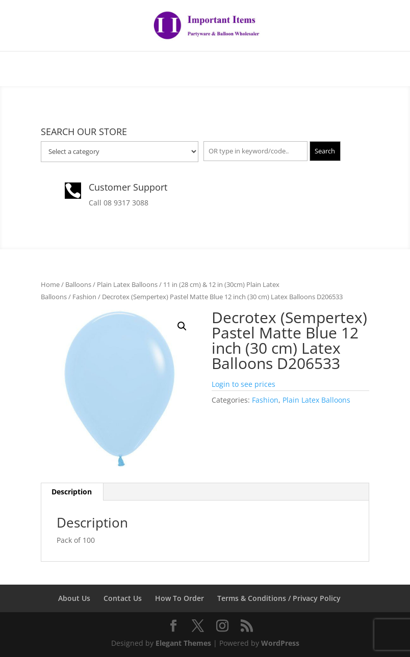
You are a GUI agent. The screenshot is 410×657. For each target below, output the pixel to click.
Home (50, 284)
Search (325, 150)
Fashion (84, 296)
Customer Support (128, 187)
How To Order (179, 598)
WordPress (280, 643)
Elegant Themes (183, 643)
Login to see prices (243, 384)
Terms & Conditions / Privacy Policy (279, 598)
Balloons (78, 284)
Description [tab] (72, 491)
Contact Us (123, 598)
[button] (182, 326)
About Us (74, 598)
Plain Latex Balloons (127, 284)
